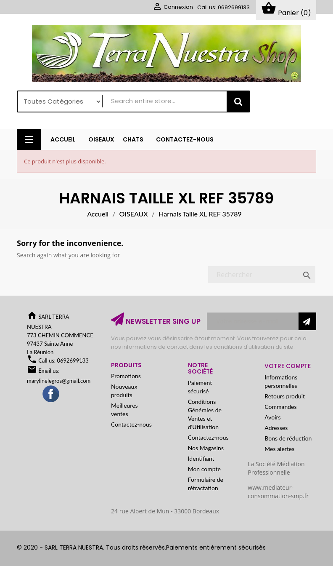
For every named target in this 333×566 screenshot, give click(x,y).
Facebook (51, 394)
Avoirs (272, 417)
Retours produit (284, 396)
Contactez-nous (131, 424)
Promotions (126, 376)
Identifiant (201, 458)
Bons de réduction (288, 438)
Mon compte (204, 469)
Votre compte (287, 366)
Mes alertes (279, 448)
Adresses (276, 427)
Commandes (280, 406)
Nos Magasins (206, 447)
